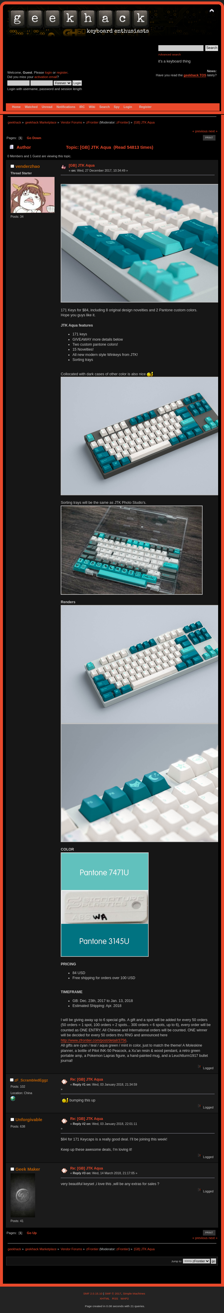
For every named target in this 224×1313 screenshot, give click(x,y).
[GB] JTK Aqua (81, 165)
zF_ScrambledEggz (31, 1080)
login (48, 72)
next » (213, 131)
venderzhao (28, 166)
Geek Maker (28, 1169)
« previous (200, 131)
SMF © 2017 (113, 1293)
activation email (45, 77)
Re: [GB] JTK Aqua (86, 1079)
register (62, 72)
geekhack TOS (195, 75)
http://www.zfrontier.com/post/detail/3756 (93, 1040)
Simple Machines (134, 1293)
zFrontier (122, 122)
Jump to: (176, 1261)
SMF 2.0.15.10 (93, 1293)
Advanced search (169, 54)
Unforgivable (29, 1119)
